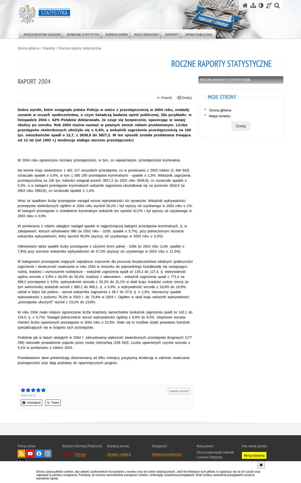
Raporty (49, 48)
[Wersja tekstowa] (261, 5)
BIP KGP (81, 454)
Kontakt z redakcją (119, 454)
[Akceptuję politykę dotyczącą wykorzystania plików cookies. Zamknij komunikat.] (261, 465)
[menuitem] (42, 33)
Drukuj (184, 98)
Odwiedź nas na (30, 453)
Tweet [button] (53, 402)
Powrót (164, 98)
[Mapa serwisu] (253, 5)
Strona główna (28, 48)
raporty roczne (179, 391)
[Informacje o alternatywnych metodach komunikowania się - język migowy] (269, 5)
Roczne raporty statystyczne (80, 48)
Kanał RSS (21, 453)
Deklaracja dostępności (167, 454)
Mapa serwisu (219, 116)
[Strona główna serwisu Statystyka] (245, 5)
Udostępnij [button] (31, 402)
